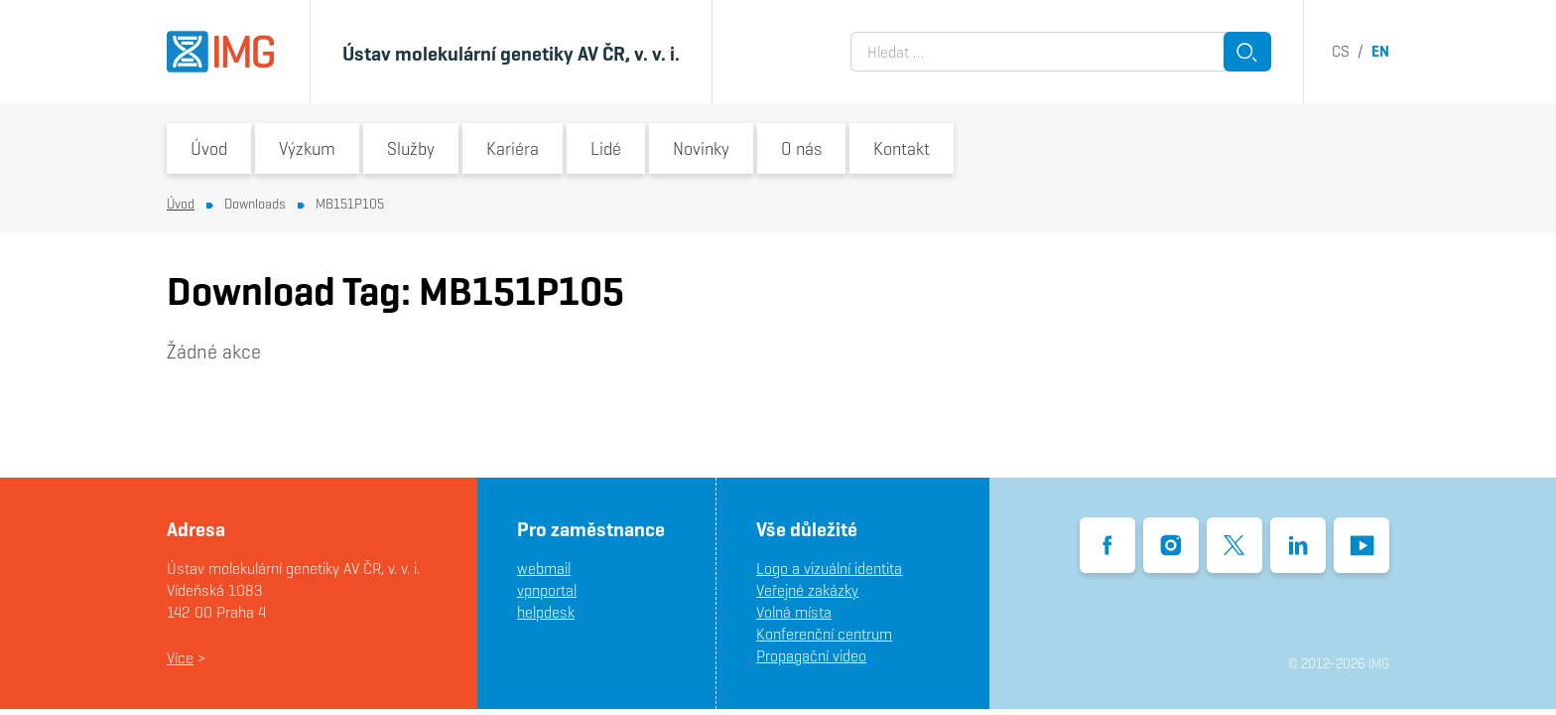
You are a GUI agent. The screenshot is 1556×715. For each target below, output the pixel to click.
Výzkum (307, 148)
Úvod (209, 148)
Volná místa (794, 612)
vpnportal (547, 590)
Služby (411, 148)
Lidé (605, 148)
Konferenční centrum (824, 634)
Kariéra (512, 148)
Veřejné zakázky (807, 590)
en (1380, 51)
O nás (801, 148)
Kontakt (901, 148)
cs (1341, 51)
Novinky (701, 148)
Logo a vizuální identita (829, 568)
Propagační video (811, 655)
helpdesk (546, 612)
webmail (544, 568)
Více (180, 657)
